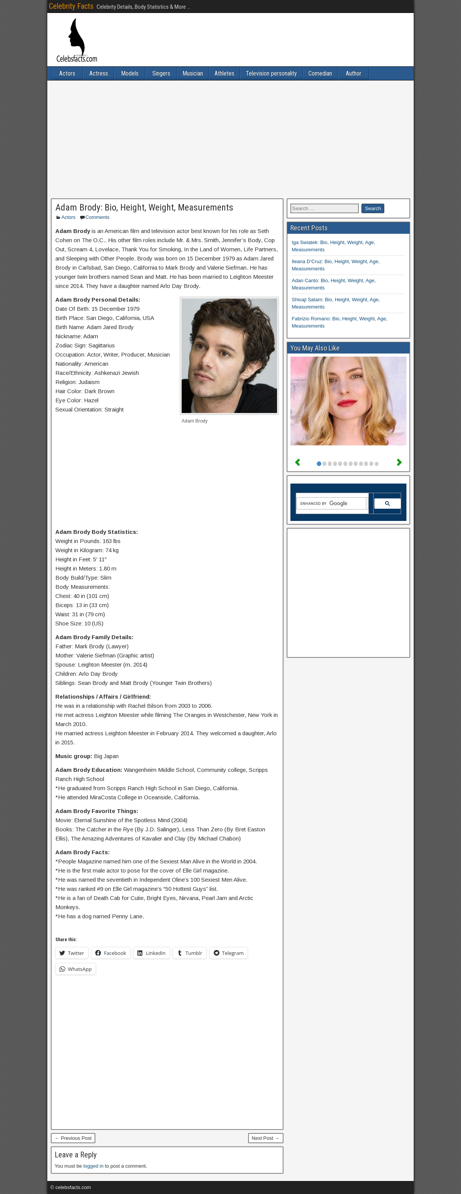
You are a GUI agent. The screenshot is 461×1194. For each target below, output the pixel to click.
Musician (192, 73)
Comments (97, 217)
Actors (67, 73)
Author (353, 73)
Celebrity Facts (71, 6)
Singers (161, 73)
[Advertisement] (230, 139)
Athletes (224, 73)
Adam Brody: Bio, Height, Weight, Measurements (144, 207)
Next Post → (266, 1138)
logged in (93, 1166)
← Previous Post (73, 1138)
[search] (331, 503)
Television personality (271, 73)
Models (130, 73)
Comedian (320, 73)
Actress (98, 73)
